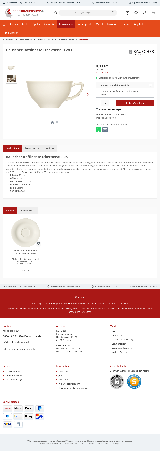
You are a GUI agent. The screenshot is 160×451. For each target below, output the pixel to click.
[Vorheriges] (22, 94)
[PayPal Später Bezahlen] (7, 416)
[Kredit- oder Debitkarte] (39, 416)
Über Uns (63, 371)
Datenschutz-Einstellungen (108, 443)
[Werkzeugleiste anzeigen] (127, 13)
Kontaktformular (28, 349)
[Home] (5, 24)
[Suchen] (113, 13)
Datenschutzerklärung (123, 339)
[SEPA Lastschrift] (7, 424)
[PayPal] (39, 408)
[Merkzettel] (136, 13)
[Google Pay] (18, 416)
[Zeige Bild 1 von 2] (52, 122)
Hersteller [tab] (49, 148)
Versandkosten (72, 441)
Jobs (61, 375)
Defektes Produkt (13, 375)
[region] (48, 94)
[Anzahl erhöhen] (112, 103)
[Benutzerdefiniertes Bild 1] (134, 381)
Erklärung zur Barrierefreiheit (73, 388)
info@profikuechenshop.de (16, 342)
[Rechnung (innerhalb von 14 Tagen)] (18, 424)
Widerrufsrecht (119, 352)
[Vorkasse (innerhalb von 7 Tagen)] (7, 408)
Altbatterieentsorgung (69, 383)
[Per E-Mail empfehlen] (105, 129)
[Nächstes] (88, 94)
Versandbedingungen (122, 348)
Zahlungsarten (119, 343)
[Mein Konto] (144, 13)
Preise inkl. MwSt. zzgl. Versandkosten (110, 73)
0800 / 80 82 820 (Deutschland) (22, 336)
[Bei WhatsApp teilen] (98, 129)
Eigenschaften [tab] (32, 148)
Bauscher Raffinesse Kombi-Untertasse (121, 91)
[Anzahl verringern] (98, 103)
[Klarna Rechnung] (18, 408)
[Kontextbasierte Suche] (55, 13)
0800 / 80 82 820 (73, 3)
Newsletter (64, 379)
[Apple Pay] (28, 416)
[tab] (12, 148)
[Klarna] (29, 408)
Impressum (117, 335)
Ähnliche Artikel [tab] (27, 210)
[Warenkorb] (153, 13)
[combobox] (84, 13)
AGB (114, 331)
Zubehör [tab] (10, 210)
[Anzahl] (105, 103)
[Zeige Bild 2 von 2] (57, 122)
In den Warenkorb (135, 103)
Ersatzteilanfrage (13, 379)
